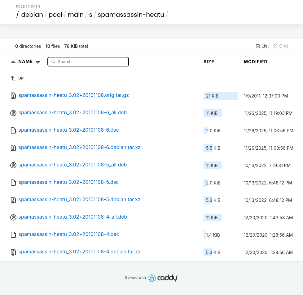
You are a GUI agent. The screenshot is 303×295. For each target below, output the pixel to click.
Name (30, 61)
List (262, 46)
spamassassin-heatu (131, 14)
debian (32, 14)
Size (209, 61)
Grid (280, 46)
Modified (256, 61)
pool (55, 14)
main (76, 14)
